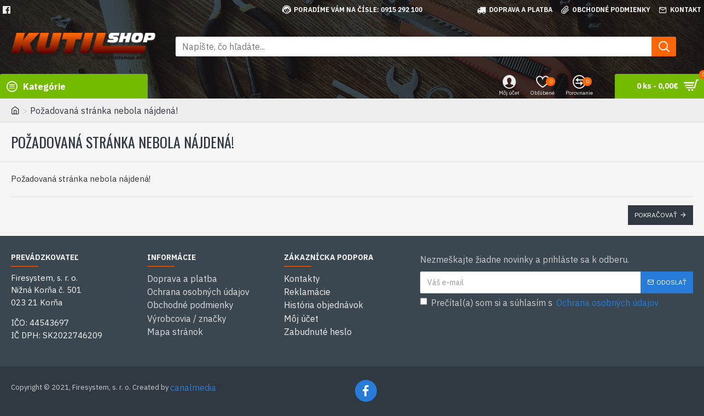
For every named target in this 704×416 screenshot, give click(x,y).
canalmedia (193, 387)
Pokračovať (656, 215)
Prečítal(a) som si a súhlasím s (540, 302)
